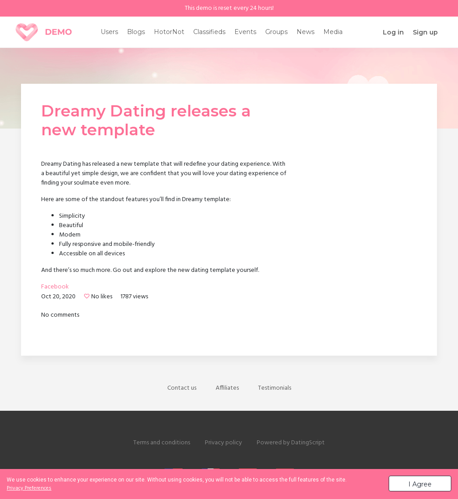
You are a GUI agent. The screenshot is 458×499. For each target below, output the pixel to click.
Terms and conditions (161, 443)
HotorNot (169, 32)
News (305, 32)
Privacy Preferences (29, 488)
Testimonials (274, 388)
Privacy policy (223, 443)
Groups (276, 32)
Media (333, 32)
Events (245, 32)
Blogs (136, 32)
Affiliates (227, 388)
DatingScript (308, 443)
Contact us (181, 388)
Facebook (55, 287)
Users (109, 32)
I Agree (420, 484)
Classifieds (209, 32)
